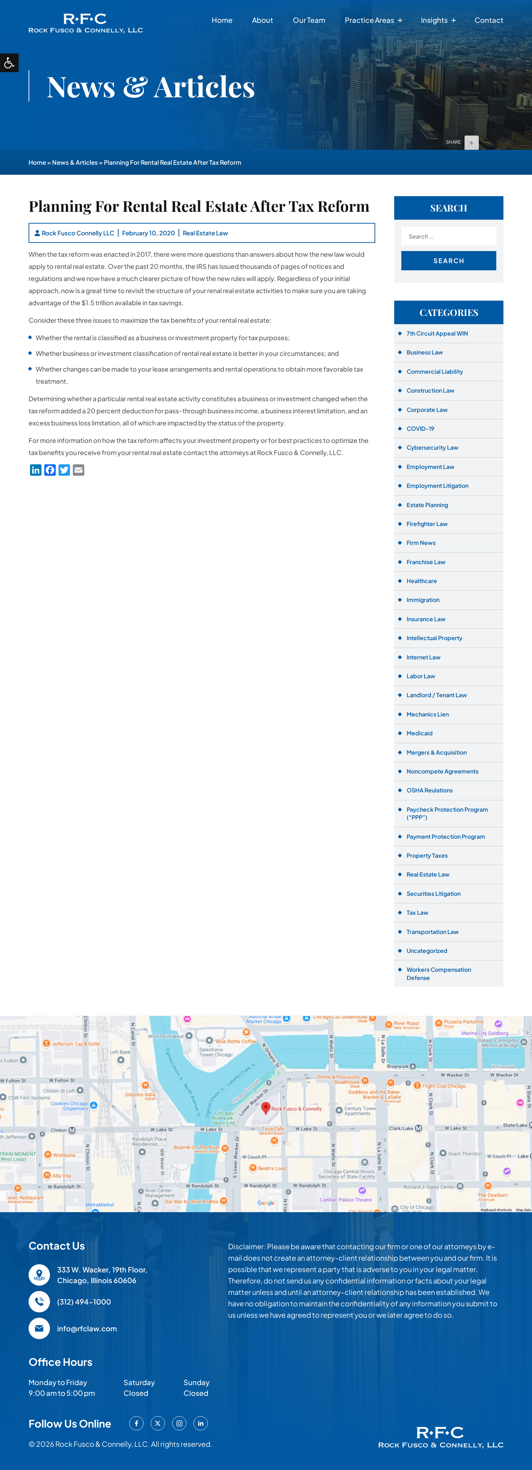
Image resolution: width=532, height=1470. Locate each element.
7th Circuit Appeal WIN (437, 333)
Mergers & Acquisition (437, 752)
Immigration (423, 599)
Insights (434, 19)
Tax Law (417, 912)
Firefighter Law (427, 523)
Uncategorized (427, 950)
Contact (489, 19)
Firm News (421, 542)
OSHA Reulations (430, 790)
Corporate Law (427, 409)
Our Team (309, 19)
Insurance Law (426, 619)
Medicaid (420, 733)
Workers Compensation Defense (439, 973)
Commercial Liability (435, 371)
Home (222, 19)
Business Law (425, 352)
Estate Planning (427, 505)
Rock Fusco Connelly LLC (78, 233)
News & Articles (75, 162)
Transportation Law (433, 931)
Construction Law (431, 390)
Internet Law (424, 657)
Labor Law (421, 676)
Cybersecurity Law (432, 447)
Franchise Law (426, 562)
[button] (9, 62)
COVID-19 (421, 428)
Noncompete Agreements (442, 771)
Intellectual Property (434, 638)
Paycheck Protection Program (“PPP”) (447, 813)
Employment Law (431, 466)
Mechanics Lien (428, 714)
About (262, 19)
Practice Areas (369, 19)
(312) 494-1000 (84, 1301)
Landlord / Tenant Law (437, 695)
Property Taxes (427, 855)
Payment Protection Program (446, 836)
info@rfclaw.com (87, 1328)
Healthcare (422, 581)
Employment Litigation (437, 485)
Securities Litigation (434, 893)
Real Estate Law (205, 233)
